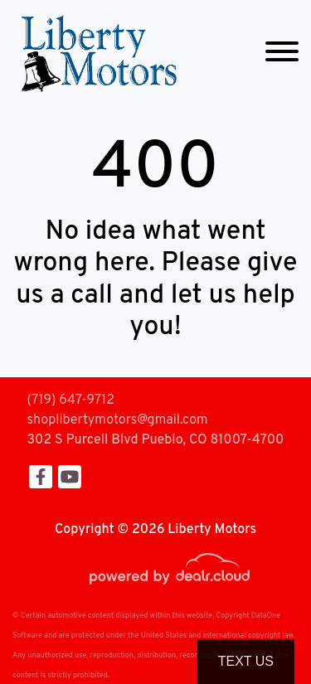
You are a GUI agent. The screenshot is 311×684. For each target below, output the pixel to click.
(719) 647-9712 (70, 400)
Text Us (246, 661)
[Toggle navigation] (282, 52)
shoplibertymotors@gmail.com (117, 420)
